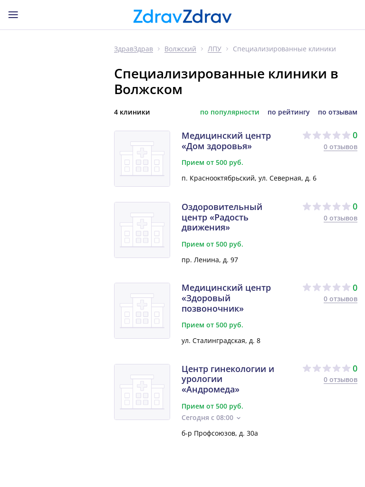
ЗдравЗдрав (133, 49)
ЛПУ (214, 49)
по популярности (229, 112)
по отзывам (337, 112)
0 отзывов (340, 146)
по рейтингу (289, 112)
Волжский (180, 49)
